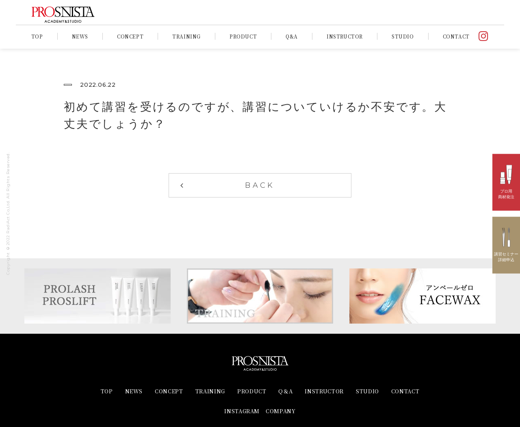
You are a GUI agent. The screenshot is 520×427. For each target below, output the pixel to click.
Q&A (292, 36)
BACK (260, 185)
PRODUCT (243, 36)
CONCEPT (130, 36)
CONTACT (456, 36)
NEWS (80, 36)
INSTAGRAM (242, 411)
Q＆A (285, 391)
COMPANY (281, 411)
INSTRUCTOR (345, 36)
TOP (37, 36)
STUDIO (403, 36)
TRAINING (186, 36)
